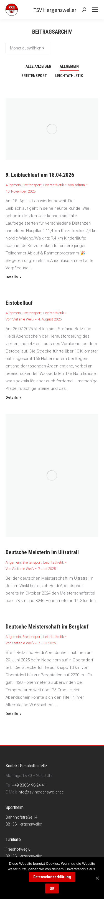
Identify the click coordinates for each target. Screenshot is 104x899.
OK (52, 888)
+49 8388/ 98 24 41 (29, 785)
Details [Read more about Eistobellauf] (12, 397)
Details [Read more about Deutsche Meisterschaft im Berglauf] (12, 714)
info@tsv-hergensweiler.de (41, 792)
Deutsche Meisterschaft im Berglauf (47, 626)
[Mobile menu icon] (95, 9)
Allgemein (69, 66)
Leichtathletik (69, 75)
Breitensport (34, 75)
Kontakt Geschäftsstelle (26, 765)
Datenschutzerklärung (52, 877)
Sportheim (15, 807)
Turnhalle (13, 839)
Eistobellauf (19, 302)
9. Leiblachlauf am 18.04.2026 (40, 175)
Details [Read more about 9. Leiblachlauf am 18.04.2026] (12, 277)
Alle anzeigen (38, 66)
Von (76, 185)
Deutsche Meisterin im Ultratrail (42, 552)
